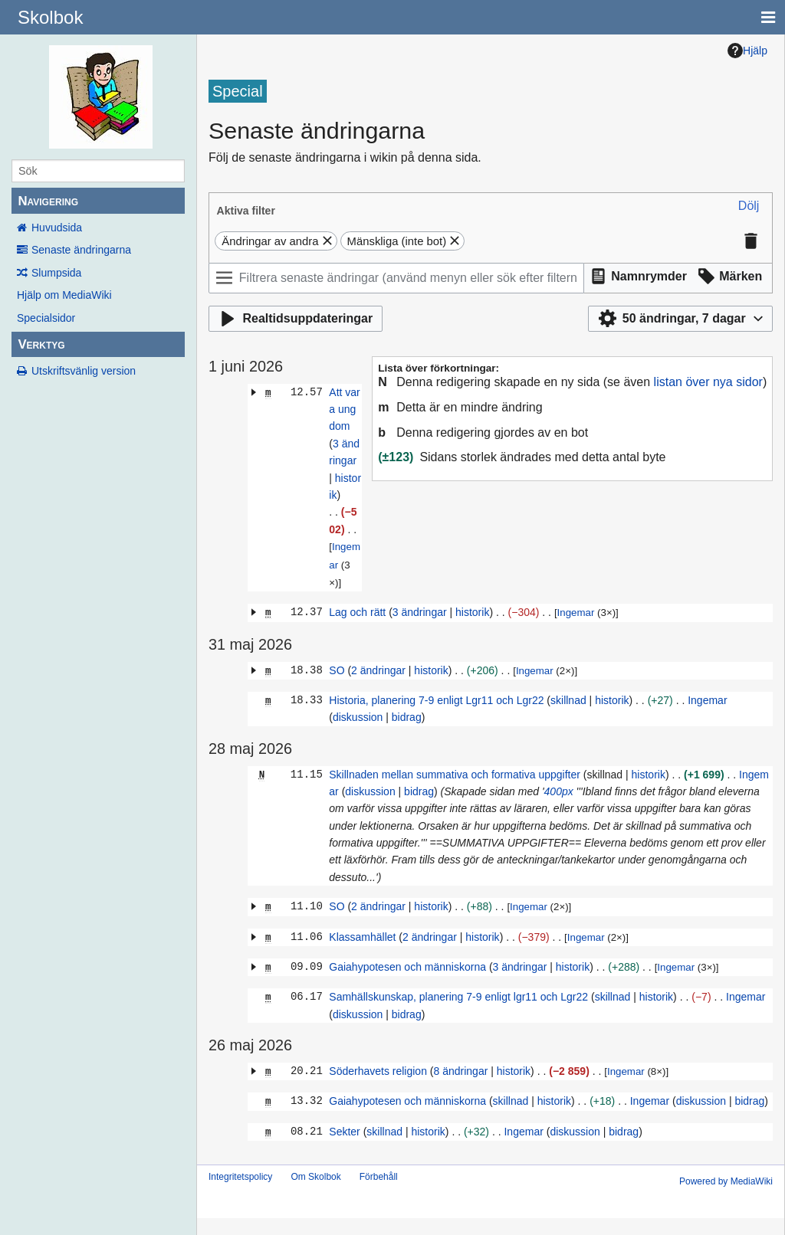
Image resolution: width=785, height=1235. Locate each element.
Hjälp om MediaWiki (64, 295)
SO (336, 670)
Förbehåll (379, 1176)
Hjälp (747, 50)
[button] (749, 206)
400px (558, 791)
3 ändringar (419, 612)
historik (472, 612)
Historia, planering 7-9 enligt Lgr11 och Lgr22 (436, 700)
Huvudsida (56, 227)
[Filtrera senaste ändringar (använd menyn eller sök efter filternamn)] (396, 278)
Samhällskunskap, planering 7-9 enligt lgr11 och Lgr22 (458, 997)
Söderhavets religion (378, 1071)
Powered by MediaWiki (726, 1181)
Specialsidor (46, 318)
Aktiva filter (246, 211)
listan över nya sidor (708, 381)
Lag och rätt (357, 612)
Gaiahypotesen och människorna (407, 967)
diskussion (358, 717)
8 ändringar (460, 1071)
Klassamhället (362, 937)
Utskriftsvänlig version (83, 371)
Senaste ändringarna (81, 250)
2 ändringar (378, 670)
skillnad (568, 700)
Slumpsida (56, 273)
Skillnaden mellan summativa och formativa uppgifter (454, 774)
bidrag (407, 717)
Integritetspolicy (240, 1176)
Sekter (344, 1131)
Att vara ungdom (344, 409)
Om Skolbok (315, 1176)
